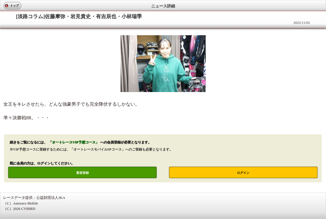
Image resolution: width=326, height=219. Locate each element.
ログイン (243, 172)
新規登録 (82, 172)
